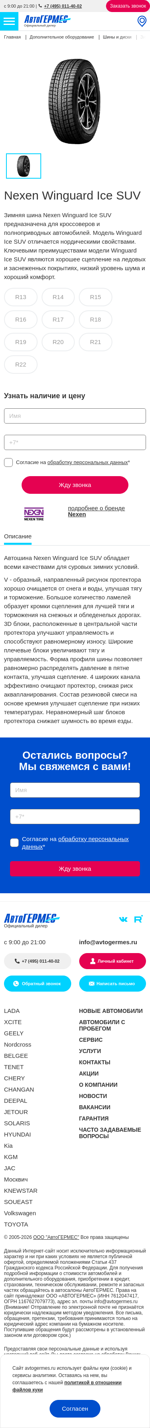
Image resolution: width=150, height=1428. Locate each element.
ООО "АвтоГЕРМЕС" (56, 1237)
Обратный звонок (41, 983)
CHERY (14, 1078)
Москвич (16, 1179)
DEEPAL (15, 1100)
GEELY (14, 1033)
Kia (8, 1145)
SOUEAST (18, 1201)
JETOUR (16, 1111)
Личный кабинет (116, 961)
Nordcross (17, 1044)
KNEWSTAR (21, 1190)
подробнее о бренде (96, 511)
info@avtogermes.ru (108, 942)
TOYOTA (16, 1224)
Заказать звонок (128, 6)
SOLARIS (17, 1123)
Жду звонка (75, 484)
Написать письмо (115, 983)
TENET (14, 1066)
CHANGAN (19, 1089)
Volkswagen (20, 1213)
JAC (9, 1168)
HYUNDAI (17, 1134)
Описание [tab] (18, 536)
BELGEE (16, 1055)
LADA (12, 1010)
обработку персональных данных (88, 462)
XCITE (13, 1022)
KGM (11, 1156)
